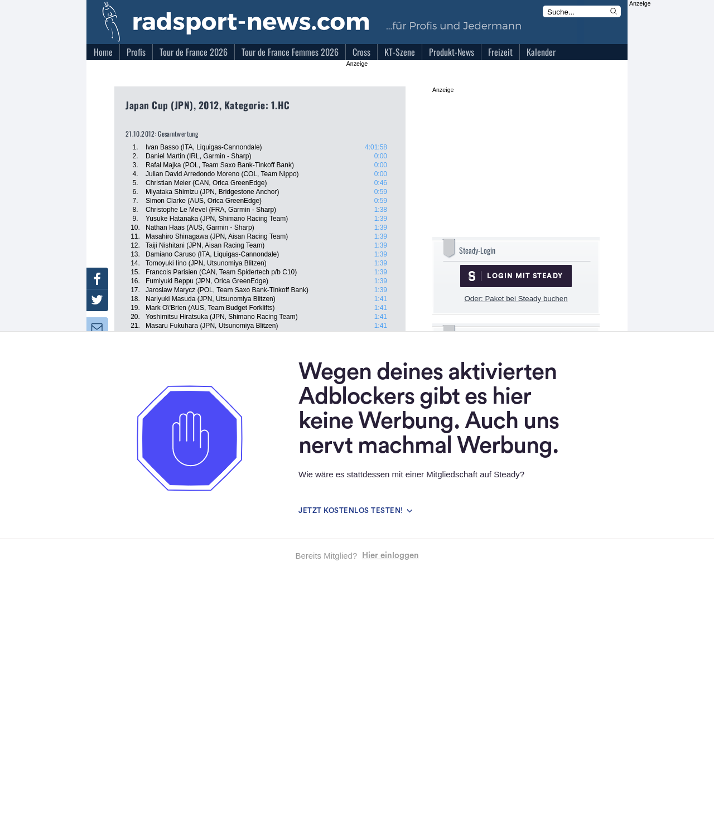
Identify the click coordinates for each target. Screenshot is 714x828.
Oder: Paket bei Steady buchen (515, 298)
